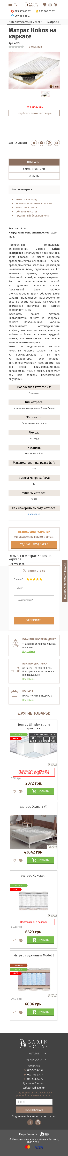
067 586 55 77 (35, 1079)
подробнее (34, 514)
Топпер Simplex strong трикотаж (34, 726)
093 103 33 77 (35, 1074)
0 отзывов (35, 46)
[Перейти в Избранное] (45, 5)
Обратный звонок (34, 1087)
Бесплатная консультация (64, 581)
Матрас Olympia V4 (33, 807)
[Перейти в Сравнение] (50, 5)
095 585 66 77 (35, 1070)
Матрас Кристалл (33, 875)
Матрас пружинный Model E (33, 955)
